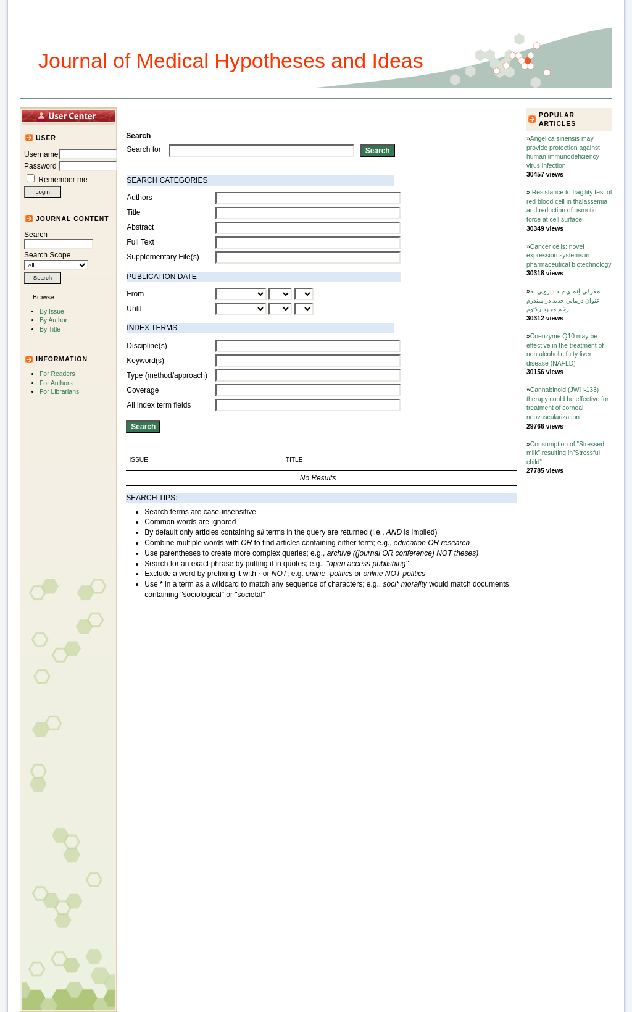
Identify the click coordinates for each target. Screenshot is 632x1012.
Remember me (62, 179)
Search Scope (56, 260)
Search (58, 239)
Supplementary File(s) (163, 257)
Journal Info (272, 115)
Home (146, 115)
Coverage (143, 390)
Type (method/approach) (167, 375)
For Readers (57, 373)
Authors (139, 197)
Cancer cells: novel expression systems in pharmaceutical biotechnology (568, 255)
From (135, 294)
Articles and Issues (203, 115)
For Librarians (59, 391)
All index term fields (159, 405)
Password (40, 166)
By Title (50, 329)
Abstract (140, 227)
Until (134, 308)
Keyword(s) (145, 360)
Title (133, 212)
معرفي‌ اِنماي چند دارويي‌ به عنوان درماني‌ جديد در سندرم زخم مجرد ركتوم (563, 300)
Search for (143, 149)
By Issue (52, 311)
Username (41, 154)
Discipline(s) (147, 345)
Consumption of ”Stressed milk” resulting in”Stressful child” (565, 453)
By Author (53, 320)
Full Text (140, 242)
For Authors (56, 383)
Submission (326, 115)
